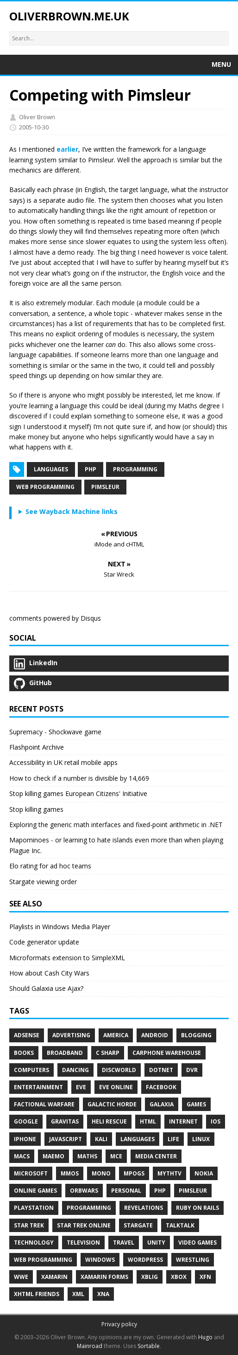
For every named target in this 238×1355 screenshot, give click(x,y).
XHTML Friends (36, 1294)
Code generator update (44, 942)
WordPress (145, 1260)
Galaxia (162, 1104)
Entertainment (38, 1087)
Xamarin (54, 1277)
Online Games (35, 1190)
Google (26, 1121)
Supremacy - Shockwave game (55, 731)
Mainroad (89, 1346)
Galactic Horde (112, 1104)
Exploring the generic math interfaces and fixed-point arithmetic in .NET (116, 824)
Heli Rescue (109, 1121)
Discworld (119, 1070)
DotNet (161, 1070)
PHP (90, 469)
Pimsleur (105, 487)
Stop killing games (36, 809)
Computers (31, 1070)
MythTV (169, 1173)
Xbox (179, 1277)
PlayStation (34, 1208)
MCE (116, 1156)
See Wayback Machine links (71, 511)
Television (83, 1242)
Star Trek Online (84, 1225)
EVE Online (116, 1087)
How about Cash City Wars (49, 973)
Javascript (65, 1139)
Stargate (138, 1225)
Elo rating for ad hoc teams (50, 865)
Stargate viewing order (43, 881)
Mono (101, 1173)
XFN (205, 1277)
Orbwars (84, 1190)
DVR (192, 1070)
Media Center (156, 1156)
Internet (183, 1121)
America (115, 1035)
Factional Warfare (44, 1104)
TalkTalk (180, 1225)
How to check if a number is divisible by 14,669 (79, 778)
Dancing (75, 1070)
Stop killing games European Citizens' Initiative (78, 793)
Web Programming (45, 487)
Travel (123, 1242)
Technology (34, 1242)
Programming (135, 469)
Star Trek (29, 1225)
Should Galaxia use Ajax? (46, 988)
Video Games (197, 1242)
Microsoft (31, 1173)
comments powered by (55, 618)
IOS (215, 1121)
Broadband (65, 1053)
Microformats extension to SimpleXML (67, 957)
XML (78, 1294)
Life (173, 1139)
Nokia (203, 1173)
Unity (156, 1242)
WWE (21, 1277)
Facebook (161, 1087)
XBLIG (149, 1277)
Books (24, 1053)
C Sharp (107, 1053)
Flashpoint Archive (36, 747)
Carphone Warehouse (166, 1053)
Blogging (196, 1035)
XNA (103, 1294)
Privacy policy (119, 1324)
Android (154, 1035)
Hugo (205, 1337)
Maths (87, 1156)
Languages (51, 469)
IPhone (25, 1139)
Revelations (143, 1208)
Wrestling (192, 1260)
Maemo (53, 1156)
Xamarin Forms (104, 1277)
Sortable (149, 1346)
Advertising (71, 1035)
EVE (81, 1087)
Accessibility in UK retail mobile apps (63, 762)
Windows (100, 1260)
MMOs (70, 1173)
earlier (67, 149)
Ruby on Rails (197, 1208)
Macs (22, 1156)
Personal (126, 1190)
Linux (201, 1139)
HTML (148, 1121)
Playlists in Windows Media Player (59, 926)
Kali (101, 1139)
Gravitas (65, 1121)
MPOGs (134, 1173)
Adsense (26, 1035)
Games (196, 1104)
